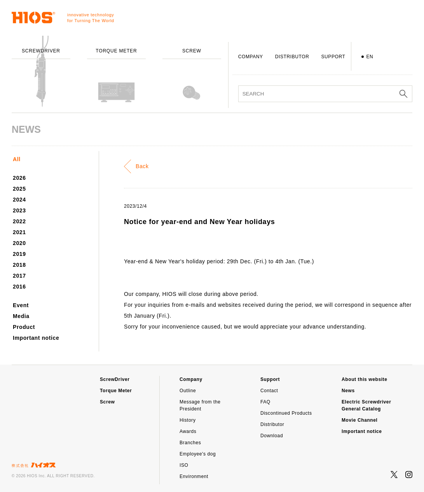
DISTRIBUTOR (292, 56)
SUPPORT (333, 56)
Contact (269, 390)
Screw (107, 402)
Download (271, 435)
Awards (188, 431)
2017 (19, 276)
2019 (19, 254)
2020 (19, 243)
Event (21, 305)
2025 (19, 189)
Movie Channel (359, 420)
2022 (19, 221)
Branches (190, 442)
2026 (19, 178)
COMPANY (250, 56)
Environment (194, 476)
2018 (19, 265)
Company (191, 379)
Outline (188, 390)
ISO (184, 465)
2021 (19, 232)
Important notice (36, 338)
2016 (19, 286)
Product (24, 327)
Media (21, 316)
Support (270, 379)
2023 (19, 210)
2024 (19, 199)
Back (142, 166)
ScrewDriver (115, 379)
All (17, 159)
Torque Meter (116, 390)
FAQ (265, 402)
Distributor (272, 424)
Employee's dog (198, 454)
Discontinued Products (286, 413)
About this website (364, 379)
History (188, 420)
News (348, 390)
